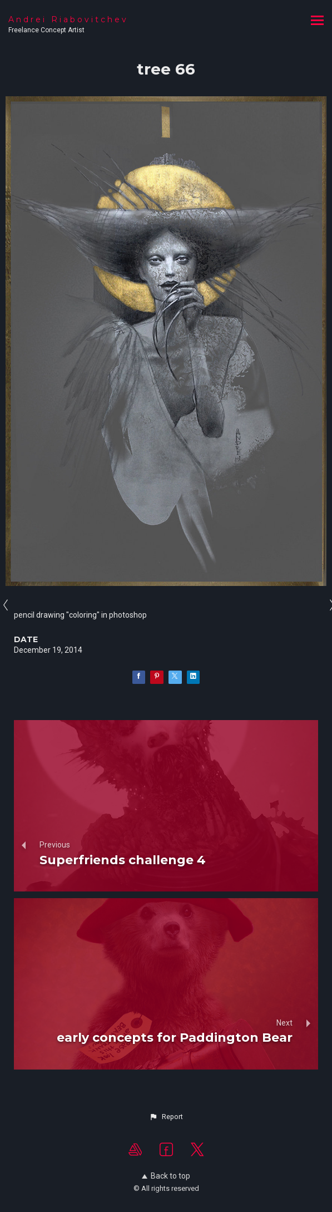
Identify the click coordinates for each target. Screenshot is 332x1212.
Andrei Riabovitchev (68, 19)
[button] (166, 1116)
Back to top (166, 1175)
